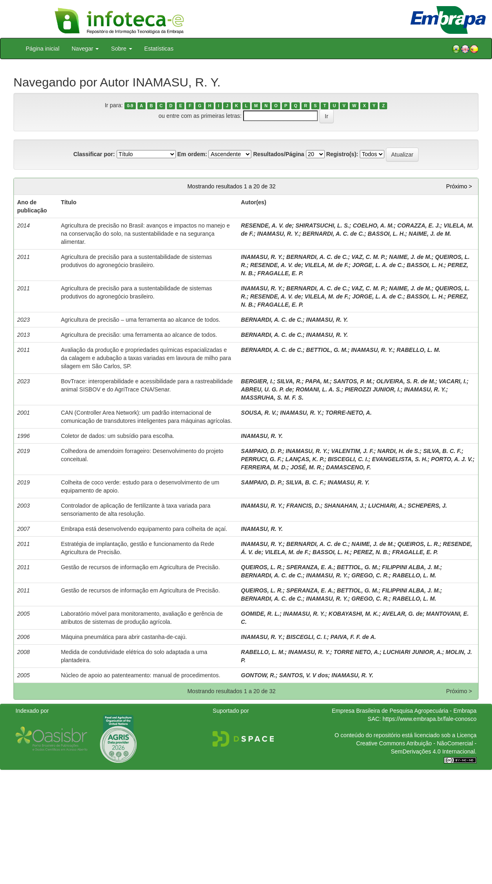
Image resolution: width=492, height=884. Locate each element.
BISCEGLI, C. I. (348, 459)
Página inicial (43, 48)
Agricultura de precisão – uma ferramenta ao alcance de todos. (140, 319)
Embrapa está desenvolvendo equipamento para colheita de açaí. (144, 529)
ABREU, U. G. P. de (267, 389)
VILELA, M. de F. (327, 265)
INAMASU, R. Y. (278, 233)
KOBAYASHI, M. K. (353, 613)
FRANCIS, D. (303, 505)
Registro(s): (342, 154)
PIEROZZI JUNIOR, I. (373, 389)
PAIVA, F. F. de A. (353, 637)
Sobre (121, 48)
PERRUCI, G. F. (261, 459)
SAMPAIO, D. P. (261, 451)
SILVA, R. (289, 381)
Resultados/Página (278, 154)
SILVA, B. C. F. (442, 451)
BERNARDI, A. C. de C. (333, 233)
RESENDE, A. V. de (266, 225)
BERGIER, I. (257, 381)
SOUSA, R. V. (259, 412)
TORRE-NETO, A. (349, 412)
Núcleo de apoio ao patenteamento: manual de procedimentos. (140, 675)
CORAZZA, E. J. (418, 225)
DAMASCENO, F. (348, 467)
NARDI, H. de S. (398, 451)
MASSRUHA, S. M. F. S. (272, 397)
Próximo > (459, 186)
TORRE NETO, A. (357, 652)
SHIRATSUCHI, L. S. (322, 225)
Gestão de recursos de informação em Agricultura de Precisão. (140, 567)
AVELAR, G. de (402, 613)
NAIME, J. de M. (430, 233)
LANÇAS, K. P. (304, 459)
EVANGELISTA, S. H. (400, 459)
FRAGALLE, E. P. (280, 273)
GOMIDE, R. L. (260, 613)
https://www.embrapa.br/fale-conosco (429, 719)
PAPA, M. (317, 381)
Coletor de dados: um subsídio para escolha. (117, 436)
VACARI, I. (453, 381)
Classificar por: (94, 154)
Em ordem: (192, 154)
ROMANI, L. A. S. (318, 389)
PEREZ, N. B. (370, 552)
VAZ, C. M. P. (369, 257)
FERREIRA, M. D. (264, 467)
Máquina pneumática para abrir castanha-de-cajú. (124, 637)
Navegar (85, 48)
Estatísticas (159, 48)
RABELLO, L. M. (418, 350)
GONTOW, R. (258, 675)
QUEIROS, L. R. (418, 544)
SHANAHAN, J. (344, 505)
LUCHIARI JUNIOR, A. (412, 652)
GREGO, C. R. (370, 575)
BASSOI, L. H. (386, 233)
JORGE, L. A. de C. (377, 265)
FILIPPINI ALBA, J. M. (411, 567)
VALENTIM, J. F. (352, 451)
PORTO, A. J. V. (452, 459)
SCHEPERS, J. (427, 505)
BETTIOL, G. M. (327, 350)
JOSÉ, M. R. (306, 467)
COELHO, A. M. (373, 225)
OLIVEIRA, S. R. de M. (405, 381)
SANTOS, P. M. (353, 381)
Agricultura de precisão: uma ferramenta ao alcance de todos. (139, 335)
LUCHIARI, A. (386, 505)
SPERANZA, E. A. (309, 567)
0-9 (130, 105)
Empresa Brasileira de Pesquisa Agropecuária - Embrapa (404, 710)
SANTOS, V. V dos (303, 675)
